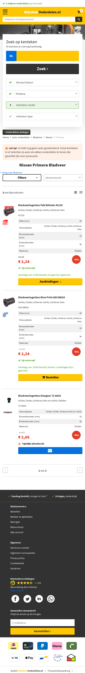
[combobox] (47, 82)
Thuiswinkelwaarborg (59, 670)
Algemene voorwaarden (22, 552)
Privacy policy (17, 558)
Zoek (42, 68)
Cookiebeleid (17, 563)
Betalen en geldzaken (21, 516)
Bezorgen (15, 521)
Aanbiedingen (50, 281)
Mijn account (16, 532)
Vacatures (15, 568)
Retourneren (17, 527)
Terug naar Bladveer (11, 172)
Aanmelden (42, 631)
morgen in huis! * (29, 496)
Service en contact (19, 547)
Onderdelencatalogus (16, 132)
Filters (22, 178)
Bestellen (15, 511)
